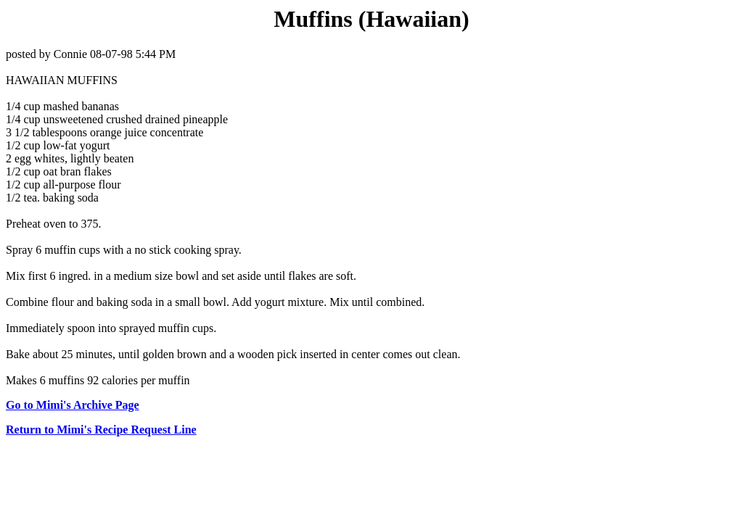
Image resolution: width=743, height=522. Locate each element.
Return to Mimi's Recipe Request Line (101, 429)
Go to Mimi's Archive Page (72, 405)
